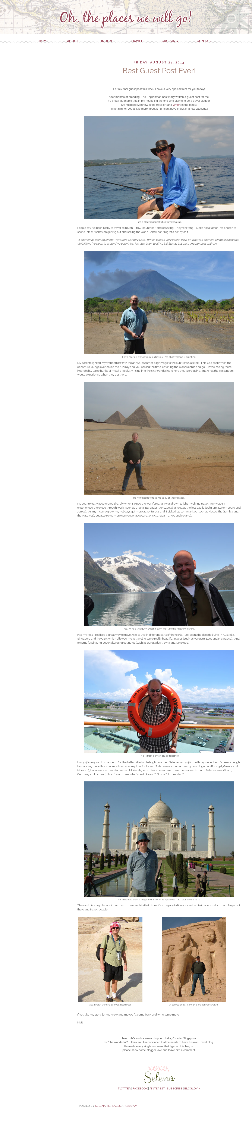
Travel (137, 41)
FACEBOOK (140, 1088)
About (73, 41)
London (105, 41)
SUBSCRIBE (174, 1088)
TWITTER (124, 1088)
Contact (205, 41)
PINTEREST (157, 1088)
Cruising (170, 41)
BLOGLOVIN (192, 1088)
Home (43, 41)
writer (176, 104)
